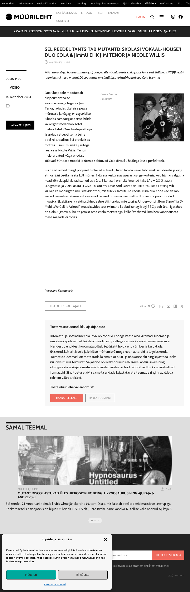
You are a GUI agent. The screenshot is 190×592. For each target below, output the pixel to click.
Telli (99, 12)
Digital (176, 575)
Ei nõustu (82, 574)
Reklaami (113, 12)
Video (15, 87)
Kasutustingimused (55, 584)
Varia (132, 31)
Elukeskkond (100, 31)
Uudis (10, 79)
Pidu (18, 79)
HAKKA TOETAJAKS (100, 397)
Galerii (142, 31)
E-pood (86, 12)
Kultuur (68, 31)
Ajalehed (170, 31)
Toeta (140, 16)
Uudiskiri (62, 21)
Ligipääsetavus (66, 12)
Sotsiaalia (52, 31)
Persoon (35, 31)
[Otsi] (152, 16)
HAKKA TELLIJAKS (20, 125)
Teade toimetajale (65, 306)
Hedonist (119, 31)
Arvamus (20, 31)
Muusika (82, 31)
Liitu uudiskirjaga (168, 555)
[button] (105, 539)
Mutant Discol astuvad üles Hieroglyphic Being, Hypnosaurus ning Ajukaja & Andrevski (86, 495)
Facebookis (65, 290)
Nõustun (31, 574)
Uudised (155, 31)
